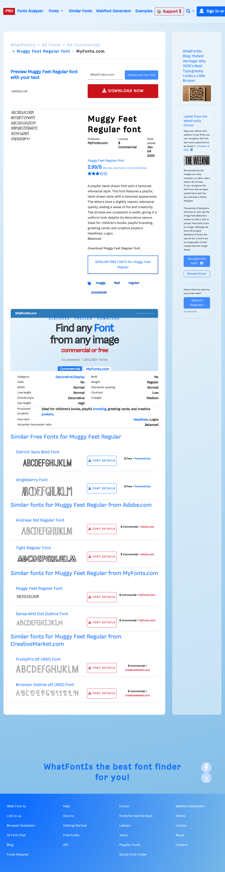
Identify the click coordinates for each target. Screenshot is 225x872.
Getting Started (75, 825)
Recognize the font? (197, 261)
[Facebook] (206, 767)
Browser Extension (21, 825)
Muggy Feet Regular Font (39, 588)
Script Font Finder (133, 854)
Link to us (14, 816)
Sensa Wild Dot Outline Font (42, 614)
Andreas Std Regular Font (40, 520)
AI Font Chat (16, 835)
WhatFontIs (23, 45)
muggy (101, 283)
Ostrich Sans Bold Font (37, 452)
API (65, 845)
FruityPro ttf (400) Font (38, 659)
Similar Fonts (80, 11)
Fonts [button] (54, 11)
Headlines (140, 420)
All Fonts (51, 45)
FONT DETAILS (101, 460)
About (180, 835)
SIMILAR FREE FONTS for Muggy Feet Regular (123, 264)
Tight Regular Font (33, 548)
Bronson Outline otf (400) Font (45, 685)
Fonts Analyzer (30, 11)
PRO (9, 11)
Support (169, 11)
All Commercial (83, 45)
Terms (180, 816)
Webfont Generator (113, 11)
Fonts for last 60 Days (135, 816)
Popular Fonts (129, 845)
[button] (190, 11)
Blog (10, 845)
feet (117, 283)
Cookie (181, 825)
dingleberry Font (32, 480)
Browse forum (196, 273)
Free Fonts (71, 835)
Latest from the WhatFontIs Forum (195, 121)
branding (99, 409)
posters (47, 414)
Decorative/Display (70, 377)
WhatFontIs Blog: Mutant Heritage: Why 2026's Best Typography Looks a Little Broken (194, 66)
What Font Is (16, 806)
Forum (124, 806)
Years (123, 835)
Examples (143, 11)
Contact (182, 845)
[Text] (105, 75)
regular (133, 283)
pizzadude (99, 292)
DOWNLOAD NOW (123, 90)
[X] (206, 778)
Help (66, 806)
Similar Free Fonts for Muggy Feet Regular (66, 437)
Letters (124, 825)
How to (68, 816)
